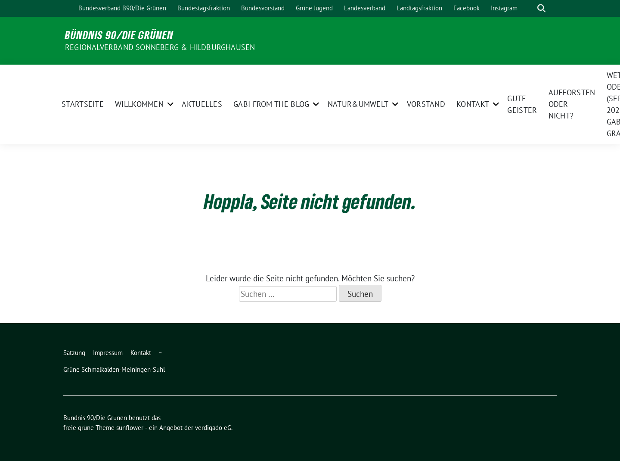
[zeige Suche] (541, 8)
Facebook (466, 8)
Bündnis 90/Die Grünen (119, 34)
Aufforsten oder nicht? (572, 104)
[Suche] (529, 8)
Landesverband (364, 8)
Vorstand (426, 104)
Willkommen (139, 104)
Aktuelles (202, 104)
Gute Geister (522, 104)
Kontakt (472, 104)
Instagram (504, 8)
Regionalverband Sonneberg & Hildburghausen (160, 47)
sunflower (129, 428)
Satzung (74, 353)
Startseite (83, 104)
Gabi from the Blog (271, 104)
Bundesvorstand (263, 8)
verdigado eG (213, 428)
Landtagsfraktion (419, 8)
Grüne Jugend (314, 8)
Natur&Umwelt (358, 104)
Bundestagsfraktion (203, 8)
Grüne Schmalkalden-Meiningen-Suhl (114, 369)
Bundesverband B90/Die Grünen (122, 8)
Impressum (108, 353)
